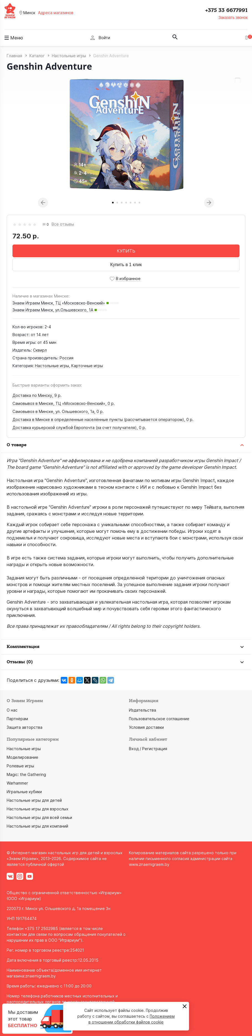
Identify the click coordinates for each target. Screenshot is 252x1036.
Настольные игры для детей (34, 800)
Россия (66, 358)
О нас (12, 710)
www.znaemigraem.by (149, 864)
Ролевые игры (20, 765)
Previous (43, 203)
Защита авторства (24, 727)
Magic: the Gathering (26, 774)
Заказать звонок (233, 17)
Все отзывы (63, 224)
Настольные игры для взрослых (37, 808)
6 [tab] (135, 202)
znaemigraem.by (40, 976)
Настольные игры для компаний (37, 826)
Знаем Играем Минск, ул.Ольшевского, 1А (52, 309)
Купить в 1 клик (126, 264)
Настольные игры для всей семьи (39, 817)
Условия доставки (146, 727)
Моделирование (22, 757)
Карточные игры (87, 365)
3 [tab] (122, 202)
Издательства (142, 710)
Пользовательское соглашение (159, 718)
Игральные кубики (24, 791)
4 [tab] (126, 202)
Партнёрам (17, 718)
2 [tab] (117, 202)
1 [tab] (113, 202)
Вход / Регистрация (148, 748)
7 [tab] (139, 202)
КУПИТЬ (126, 251)
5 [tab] (130, 202)
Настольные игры (52, 365)
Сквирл (40, 350)
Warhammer (17, 783)
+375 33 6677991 (226, 10)
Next (209, 203)
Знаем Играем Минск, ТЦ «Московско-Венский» (58, 303)
